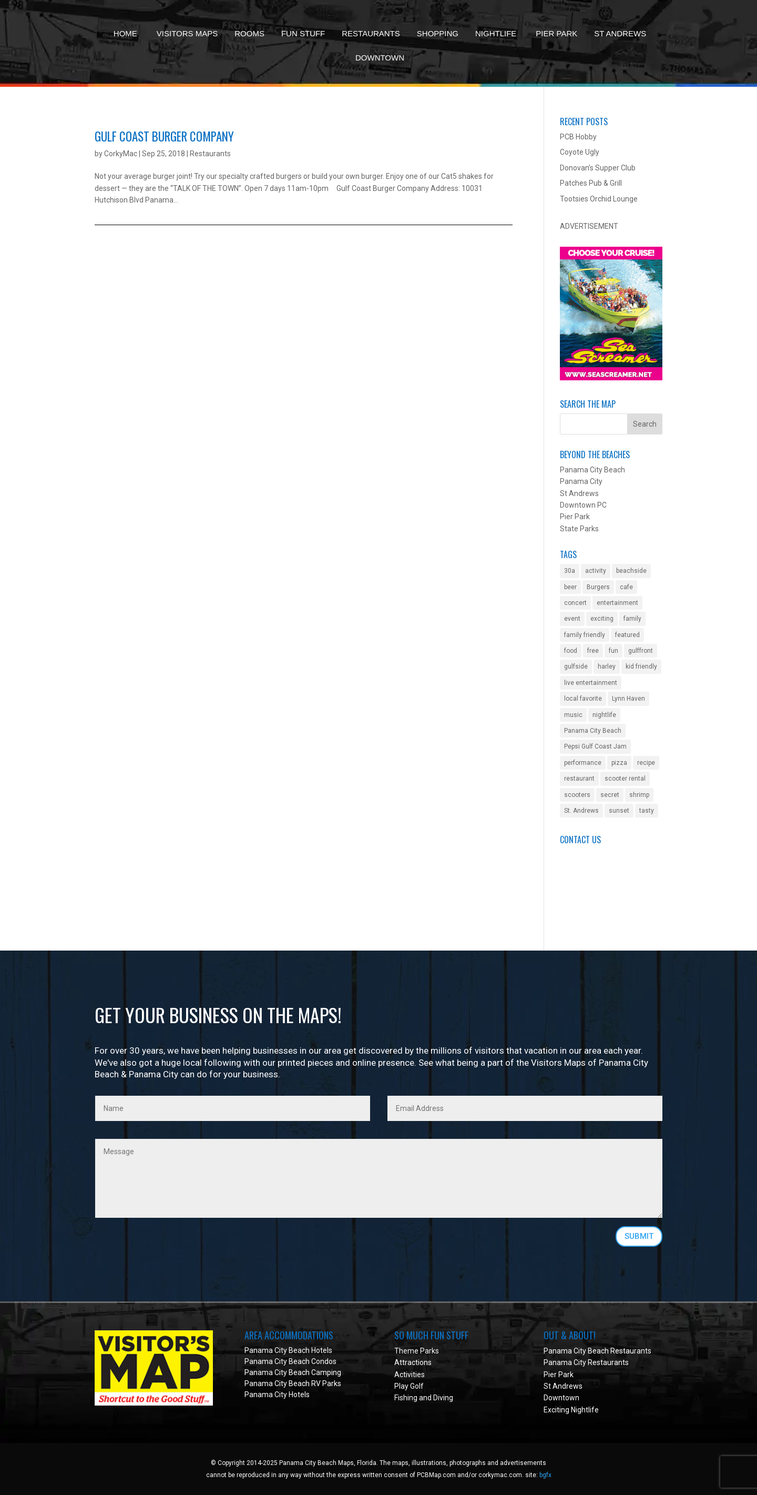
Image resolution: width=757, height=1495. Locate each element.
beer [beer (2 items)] (570, 587)
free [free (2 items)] (593, 650)
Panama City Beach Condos (290, 1361)
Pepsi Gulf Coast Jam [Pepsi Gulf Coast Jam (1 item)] (595, 746)
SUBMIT (639, 1236)
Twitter (572, 902)
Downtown (379, 57)
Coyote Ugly (579, 152)
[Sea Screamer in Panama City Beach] (611, 377)
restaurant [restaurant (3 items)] (579, 778)
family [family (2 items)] (632, 618)
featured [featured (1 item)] (627, 635)
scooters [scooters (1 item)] (577, 795)
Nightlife (495, 33)
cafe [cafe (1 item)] (626, 587)
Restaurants (371, 33)
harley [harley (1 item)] (607, 666)
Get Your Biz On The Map (601, 878)
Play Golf (409, 1386)
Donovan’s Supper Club (598, 168)
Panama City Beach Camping (292, 1372)
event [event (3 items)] (572, 618)
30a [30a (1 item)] (569, 570)
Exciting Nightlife (571, 1410)
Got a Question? (586, 867)
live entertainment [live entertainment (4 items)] (590, 682)
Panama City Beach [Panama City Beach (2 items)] (592, 730)
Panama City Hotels (277, 1394)
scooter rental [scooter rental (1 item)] (625, 778)
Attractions (413, 1362)
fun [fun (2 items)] (613, 650)
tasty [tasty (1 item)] (646, 810)
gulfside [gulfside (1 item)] (576, 666)
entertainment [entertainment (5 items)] (617, 603)
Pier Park (556, 33)
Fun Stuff (303, 33)
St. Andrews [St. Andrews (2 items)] (581, 810)
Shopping (437, 33)
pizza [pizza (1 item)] (619, 762)
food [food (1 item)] (570, 650)
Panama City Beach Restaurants (597, 1351)
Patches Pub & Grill (591, 183)
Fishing (405, 1397)
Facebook (576, 890)
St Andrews (620, 33)
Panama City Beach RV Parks (292, 1383)
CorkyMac (120, 153)
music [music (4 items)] (573, 715)
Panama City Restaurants (586, 1362)
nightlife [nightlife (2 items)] (604, 715)
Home (125, 33)
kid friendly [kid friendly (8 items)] (641, 666)
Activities (409, 1374)
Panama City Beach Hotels (288, 1350)
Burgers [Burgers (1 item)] (598, 587)
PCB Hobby (578, 137)
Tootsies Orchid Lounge (599, 199)
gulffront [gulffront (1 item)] (640, 650)
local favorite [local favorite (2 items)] (583, 698)
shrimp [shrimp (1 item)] (639, 795)
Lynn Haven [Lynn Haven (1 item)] (628, 698)
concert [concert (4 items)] (575, 603)
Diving (443, 1397)
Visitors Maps (187, 33)
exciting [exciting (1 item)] (601, 618)
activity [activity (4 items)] (595, 570)
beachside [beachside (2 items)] (631, 570)
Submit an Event (587, 855)
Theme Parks (416, 1351)
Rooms (249, 33)
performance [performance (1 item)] (582, 762)
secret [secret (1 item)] (609, 795)
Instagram (577, 914)
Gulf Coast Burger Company (164, 136)
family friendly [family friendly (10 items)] (584, 635)
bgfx (545, 1475)
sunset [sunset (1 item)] (619, 810)
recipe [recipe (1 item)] (646, 762)
